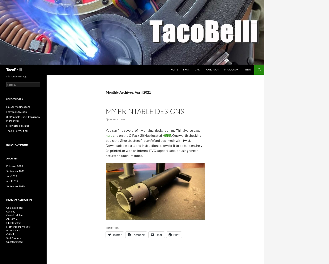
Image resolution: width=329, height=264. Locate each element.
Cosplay (10, 211)
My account (232, 69)
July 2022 (11, 176)
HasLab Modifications (18, 106)
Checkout (212, 69)
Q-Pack (10, 234)
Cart (198, 69)
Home (174, 69)
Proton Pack (13, 230)
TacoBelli (14, 69)
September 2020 (15, 186)
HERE (167, 135)
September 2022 (15, 171)
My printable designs (145, 111)
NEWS (248, 69)
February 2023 (14, 166)
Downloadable (14, 215)
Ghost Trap (12, 219)
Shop (186, 69)
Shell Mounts (13, 238)
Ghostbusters (13, 222)
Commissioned (14, 207)
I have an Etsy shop (16, 111)
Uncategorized (14, 241)
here (109, 135)
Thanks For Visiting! (17, 130)
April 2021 (12, 181)
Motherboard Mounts (18, 226)
